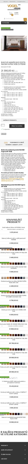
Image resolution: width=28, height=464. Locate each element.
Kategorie (5, 23)
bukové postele (13, 178)
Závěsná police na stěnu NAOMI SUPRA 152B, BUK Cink (14, 278)
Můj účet (6, 1)
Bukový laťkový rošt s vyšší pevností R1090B (14, 239)
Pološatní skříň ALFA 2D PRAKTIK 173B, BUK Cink (14, 349)
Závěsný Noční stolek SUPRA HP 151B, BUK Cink (14, 249)
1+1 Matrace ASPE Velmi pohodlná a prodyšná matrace (14, 378)
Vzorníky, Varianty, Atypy (14, 145)
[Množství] (3, 125)
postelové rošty (10, 179)
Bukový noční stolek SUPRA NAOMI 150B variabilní (14, 263)
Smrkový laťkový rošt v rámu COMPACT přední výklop (14, 403)
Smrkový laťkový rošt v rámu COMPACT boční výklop (14, 392)
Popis (6, 142)
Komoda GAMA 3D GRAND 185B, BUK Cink (14, 321)
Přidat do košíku (17, 126)
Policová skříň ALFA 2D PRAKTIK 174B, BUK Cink (14, 364)
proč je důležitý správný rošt (12, 180)
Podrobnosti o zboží (17, 142)
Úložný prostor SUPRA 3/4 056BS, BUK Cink (14, 306)
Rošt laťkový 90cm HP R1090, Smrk (13, 227)
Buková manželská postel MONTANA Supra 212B (14, 414)
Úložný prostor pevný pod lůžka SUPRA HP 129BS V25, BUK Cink (14, 292)
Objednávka (12, 1)
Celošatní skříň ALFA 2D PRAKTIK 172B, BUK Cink (14, 335)
